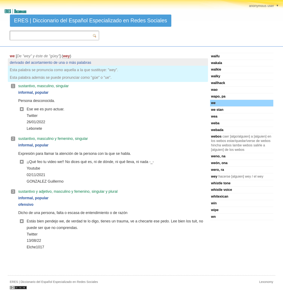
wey (66, 56)
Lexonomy (266, 282)
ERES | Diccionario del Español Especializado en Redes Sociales (90, 20)
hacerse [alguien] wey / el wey (237, 176)
